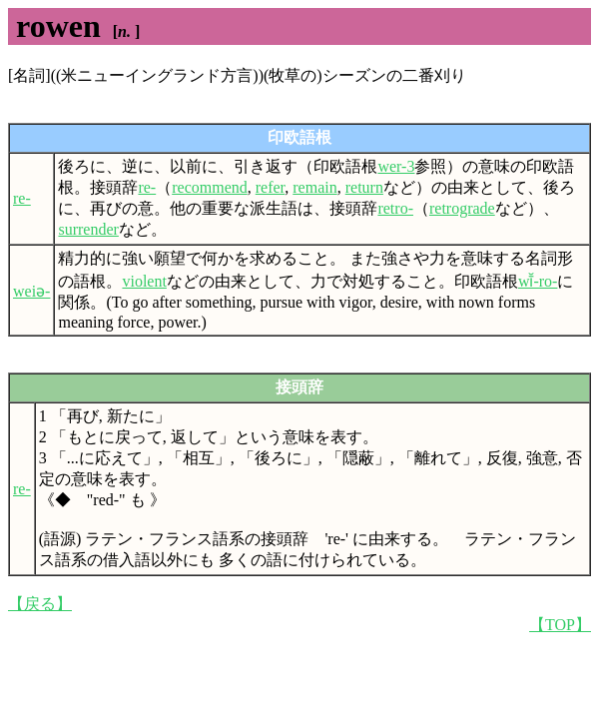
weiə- (31, 291)
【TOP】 (560, 624)
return (364, 187)
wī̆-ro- (538, 281)
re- (22, 198)
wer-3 (395, 166)
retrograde (462, 208)
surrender (88, 229)
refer (271, 187)
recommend (210, 187)
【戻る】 (40, 603)
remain (314, 187)
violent (144, 281)
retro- (395, 208)
